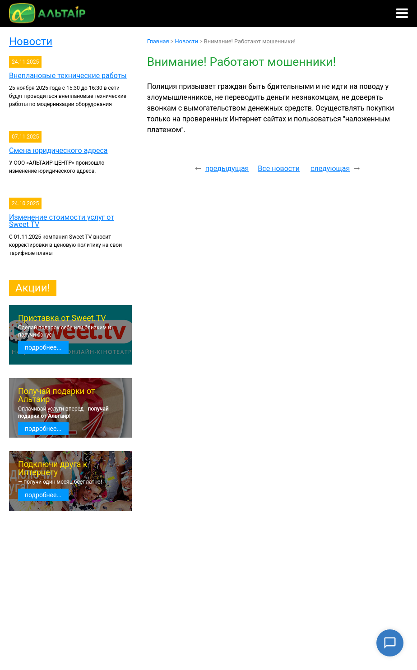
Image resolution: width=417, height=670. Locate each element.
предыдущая (227, 168)
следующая (330, 168)
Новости (30, 41)
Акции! (32, 288)
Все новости (279, 168)
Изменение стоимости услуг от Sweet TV (61, 221)
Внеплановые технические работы (68, 75)
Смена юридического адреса (58, 150)
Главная (158, 41)
